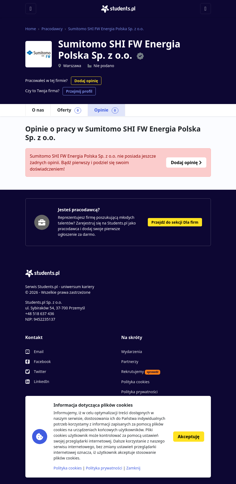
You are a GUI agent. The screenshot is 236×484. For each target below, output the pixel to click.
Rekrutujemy (140, 371)
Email (39, 351)
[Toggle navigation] (30, 8)
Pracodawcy (52, 28)
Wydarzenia (131, 351)
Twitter (40, 371)
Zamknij (133, 468)
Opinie (106, 110)
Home (30, 28)
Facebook (42, 361)
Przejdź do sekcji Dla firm (174, 222)
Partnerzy (129, 361)
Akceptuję (188, 437)
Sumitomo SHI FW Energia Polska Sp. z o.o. (105, 28)
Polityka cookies (135, 381)
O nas (38, 110)
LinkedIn (41, 381)
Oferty (69, 110)
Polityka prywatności (139, 391)
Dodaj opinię (86, 80)
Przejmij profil (79, 91)
